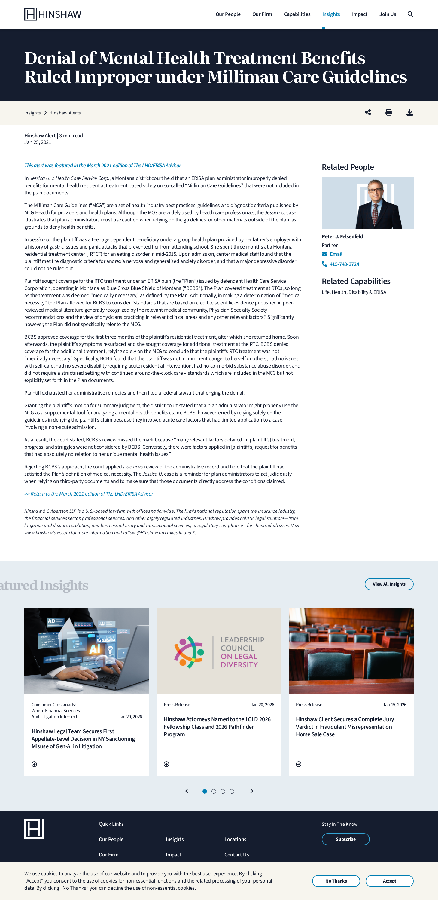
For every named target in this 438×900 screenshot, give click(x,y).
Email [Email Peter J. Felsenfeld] (332, 254)
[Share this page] (368, 113)
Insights (175, 839)
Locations (235, 839)
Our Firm (109, 855)
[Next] (251, 791)
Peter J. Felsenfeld (342, 236)
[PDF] (409, 113)
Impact (173, 855)
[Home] (61, 14)
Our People (111, 839)
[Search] (410, 14)
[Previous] (186, 791)
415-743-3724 (340, 264)
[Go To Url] (34, 764)
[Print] (388, 113)
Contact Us (236, 855)
